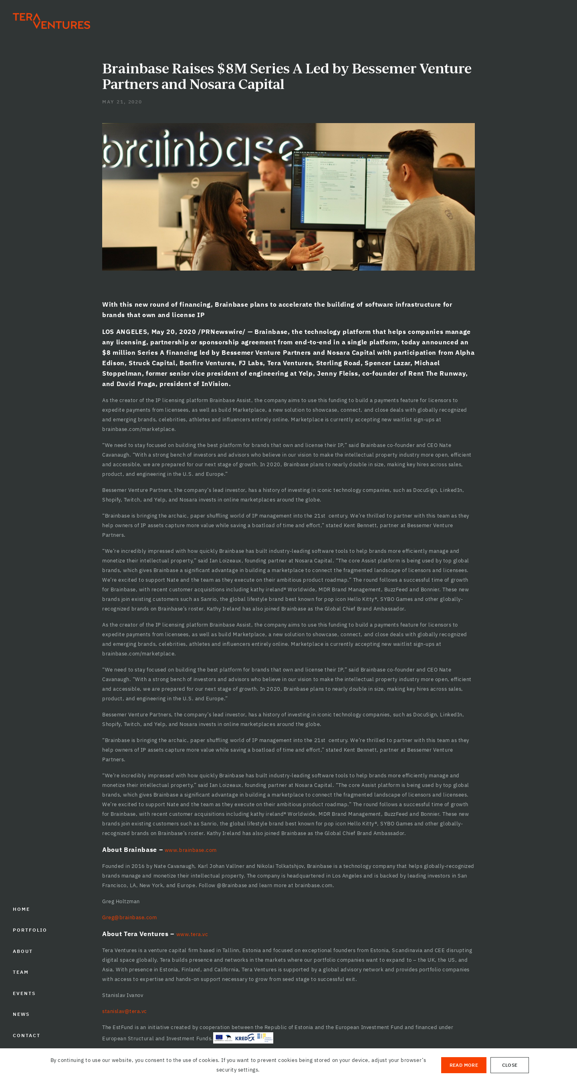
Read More (464, 1065)
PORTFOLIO (30, 930)
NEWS (21, 1014)
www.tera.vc (192, 934)
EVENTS (24, 993)
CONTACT (26, 1035)
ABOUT (23, 951)
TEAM (21, 972)
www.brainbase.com (191, 850)
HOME (21, 909)
